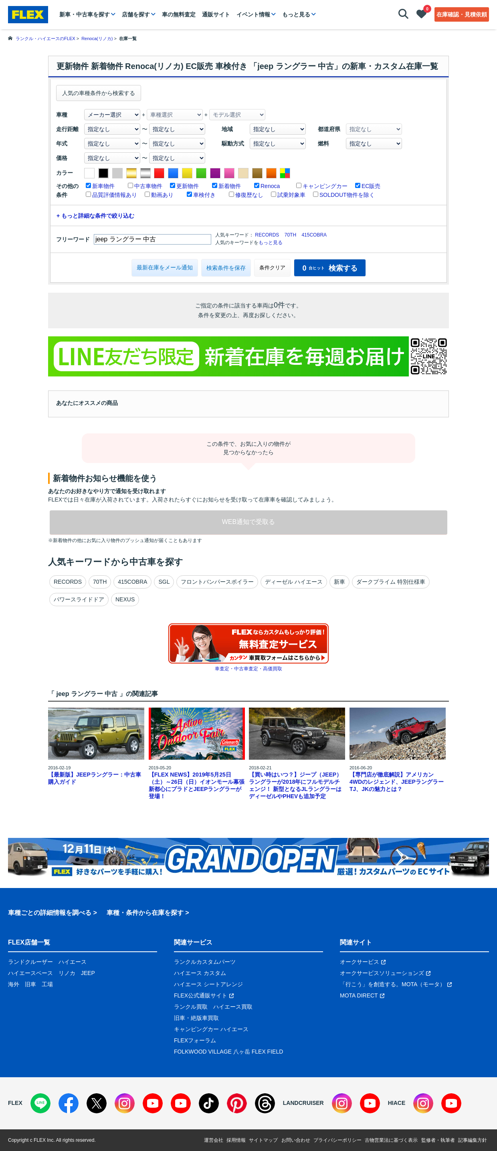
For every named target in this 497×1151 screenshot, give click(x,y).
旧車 (30, 984)
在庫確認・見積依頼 (461, 14)
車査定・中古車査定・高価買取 (248, 669)
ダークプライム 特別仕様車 (390, 582)
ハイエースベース (30, 973)
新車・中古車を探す (84, 14)
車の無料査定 (179, 14)
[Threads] (265, 1103)
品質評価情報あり (114, 195)
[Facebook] (69, 1103)
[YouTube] (153, 1103)
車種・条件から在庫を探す (145, 912)
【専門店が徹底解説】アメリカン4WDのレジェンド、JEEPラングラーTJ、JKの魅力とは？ (397, 781)
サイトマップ (263, 1140)
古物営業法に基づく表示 (391, 1140)
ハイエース (73, 962)
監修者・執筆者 (438, 1140)
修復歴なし (249, 195)
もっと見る (296, 14)
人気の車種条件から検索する (98, 93)
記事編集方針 (472, 1140)
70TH (290, 235)
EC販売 (371, 186)
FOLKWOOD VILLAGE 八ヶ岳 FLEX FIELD (228, 1051)
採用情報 (236, 1140)
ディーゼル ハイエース (294, 582)
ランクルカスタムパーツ (205, 962)
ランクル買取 (191, 1006)
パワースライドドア (79, 599)
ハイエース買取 (233, 1006)
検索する (329, 268)
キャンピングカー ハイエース (211, 1029)
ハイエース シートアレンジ (208, 984)
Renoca (270, 186)
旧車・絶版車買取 (196, 1018)
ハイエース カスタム (200, 973)
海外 (13, 984)
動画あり (162, 195)
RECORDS (267, 235)
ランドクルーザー (30, 962)
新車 (339, 582)
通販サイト (216, 14)
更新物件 (187, 186)
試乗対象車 (291, 195)
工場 (47, 984)
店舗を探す (136, 14)
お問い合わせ (295, 1140)
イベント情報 (253, 14)
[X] (97, 1103)
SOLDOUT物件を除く (347, 195)
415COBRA (314, 235)
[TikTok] (209, 1103)
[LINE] (40, 1103)
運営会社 (213, 1140)
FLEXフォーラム (195, 1040)
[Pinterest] (237, 1103)
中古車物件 (148, 186)
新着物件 (229, 186)
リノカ (67, 973)
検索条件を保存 (226, 268)
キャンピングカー (325, 186)
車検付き (204, 195)
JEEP (88, 973)
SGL (164, 582)
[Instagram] (125, 1103)
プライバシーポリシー (337, 1140)
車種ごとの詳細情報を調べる (49, 912)
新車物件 (103, 186)
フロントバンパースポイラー (217, 582)
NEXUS (125, 599)
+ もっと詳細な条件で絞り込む (95, 215)
